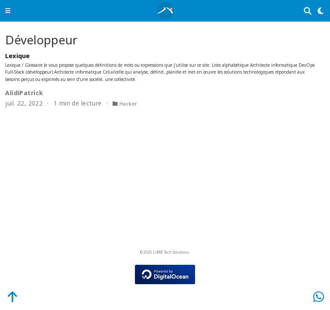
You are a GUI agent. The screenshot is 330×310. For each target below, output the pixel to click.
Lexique (17, 55)
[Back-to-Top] (7, 296)
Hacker (128, 103)
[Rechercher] (308, 11)
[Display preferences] (321, 11)
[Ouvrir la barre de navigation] (7, 10)
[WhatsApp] (318, 296)
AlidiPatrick (24, 93)
